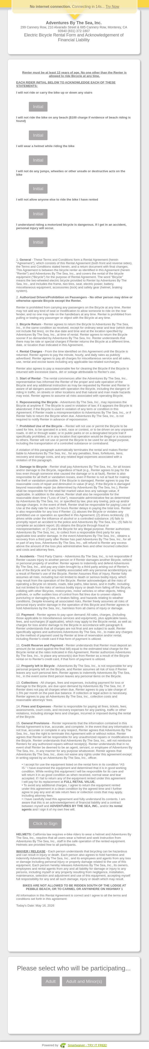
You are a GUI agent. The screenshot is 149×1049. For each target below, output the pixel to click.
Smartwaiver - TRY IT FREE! (87, 1045)
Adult (51, 981)
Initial (38, 106)
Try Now (112, 7)
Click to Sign (45, 823)
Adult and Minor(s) (84, 981)
